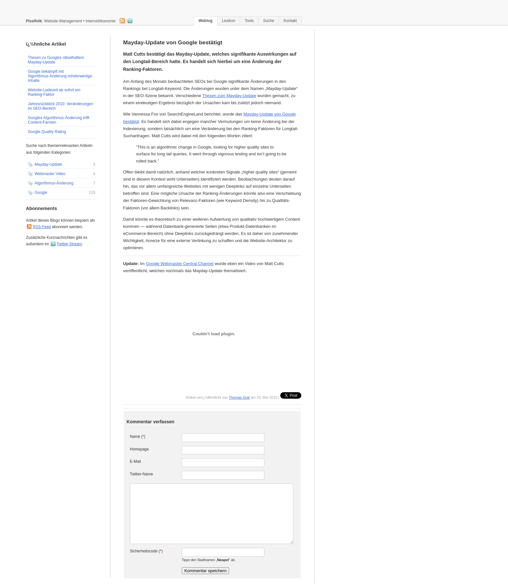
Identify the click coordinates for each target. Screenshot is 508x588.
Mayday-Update (61, 164)
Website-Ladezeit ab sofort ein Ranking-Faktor (54, 92)
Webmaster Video (61, 174)
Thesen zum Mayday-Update (229, 95)
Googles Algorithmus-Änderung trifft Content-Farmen (58, 120)
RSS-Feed (42, 227)
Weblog (206, 20)
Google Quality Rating (47, 131)
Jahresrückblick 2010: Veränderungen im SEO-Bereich (60, 106)
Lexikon (228, 20)
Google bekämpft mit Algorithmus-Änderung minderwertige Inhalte (60, 76)
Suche (268, 20)
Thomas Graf (239, 397)
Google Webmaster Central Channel (180, 263)
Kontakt (290, 20)
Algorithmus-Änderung (61, 183)
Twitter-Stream (69, 244)
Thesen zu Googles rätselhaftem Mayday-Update (56, 59)
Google (61, 192)
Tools (249, 20)
